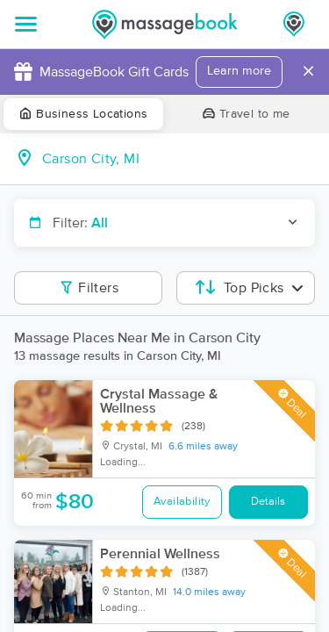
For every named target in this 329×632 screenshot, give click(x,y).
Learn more (239, 71)
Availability (182, 501)
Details (268, 501)
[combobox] (178, 158)
